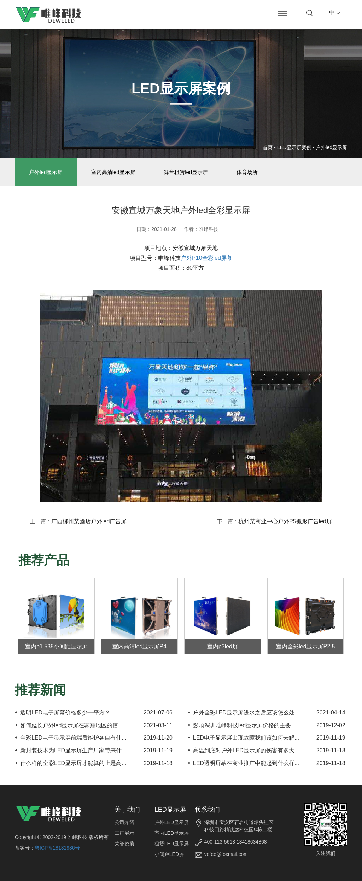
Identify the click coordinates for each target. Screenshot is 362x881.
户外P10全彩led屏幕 (206, 259)
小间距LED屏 (169, 854)
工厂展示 (124, 833)
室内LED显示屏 (171, 833)
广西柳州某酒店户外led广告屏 (89, 522)
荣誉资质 (124, 844)
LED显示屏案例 (294, 147)
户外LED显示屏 (171, 822)
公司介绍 (124, 822)
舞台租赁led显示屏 (187, 172)
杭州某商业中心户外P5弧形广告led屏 (285, 522)
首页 (268, 147)
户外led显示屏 (331, 147)
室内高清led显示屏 (114, 172)
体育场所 (248, 172)
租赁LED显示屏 (171, 844)
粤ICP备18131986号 (57, 848)
